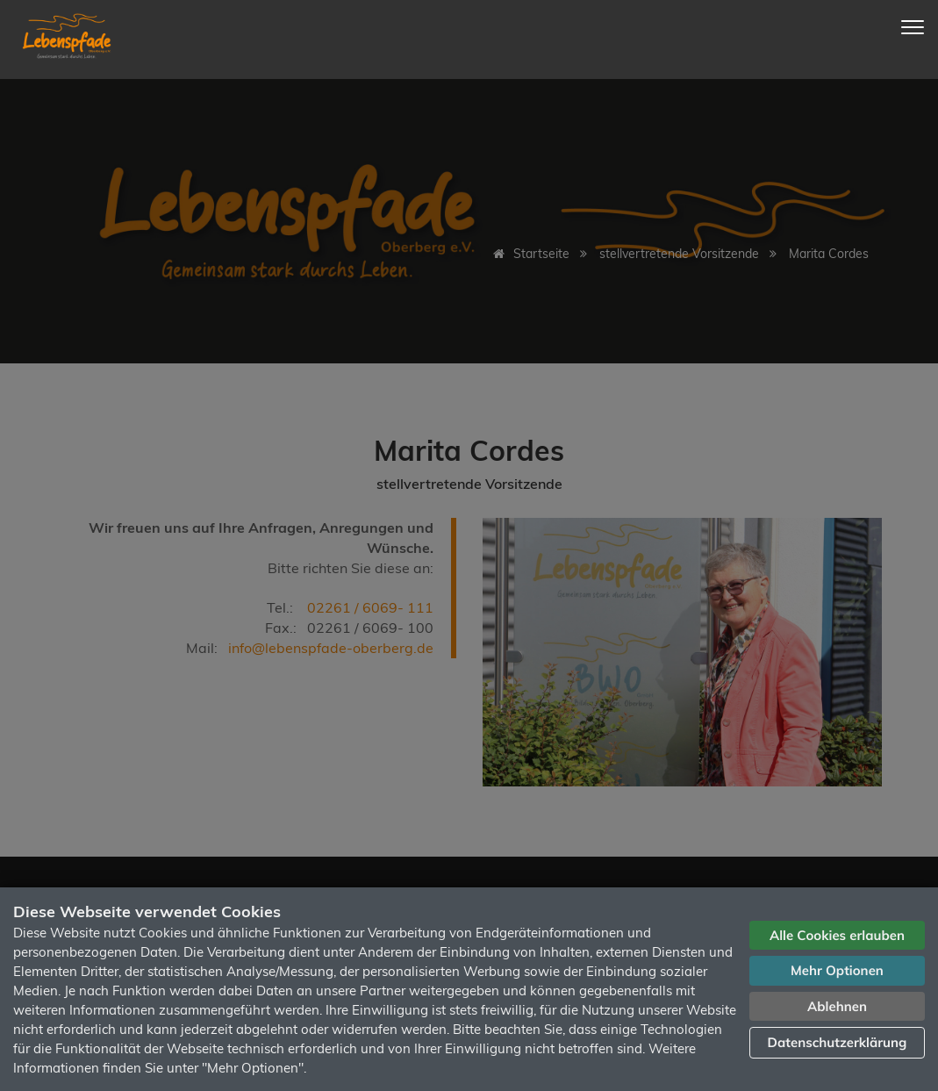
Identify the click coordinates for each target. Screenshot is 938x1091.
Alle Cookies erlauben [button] (837, 935)
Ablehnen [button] (837, 1006)
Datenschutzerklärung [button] (837, 1042)
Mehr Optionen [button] (837, 970)
